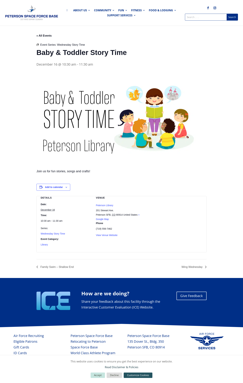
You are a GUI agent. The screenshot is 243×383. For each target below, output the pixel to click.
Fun (121, 10)
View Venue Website (106, 235)
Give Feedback (191, 295)
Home (68, 11)
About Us (80, 10)
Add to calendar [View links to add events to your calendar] (54, 187)
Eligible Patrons (25, 341)
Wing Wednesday (192, 267)
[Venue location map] (176, 214)
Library (44, 244)
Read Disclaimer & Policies (121, 367)
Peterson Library (104, 205)
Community (102, 10)
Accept (98, 375)
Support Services (119, 15)
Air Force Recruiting (29, 335)
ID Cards (20, 353)
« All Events (44, 35)
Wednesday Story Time (53, 233)
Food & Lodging (161, 10)
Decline (114, 375)
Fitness (136, 10)
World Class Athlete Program (93, 353)
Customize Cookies (138, 375)
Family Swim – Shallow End (57, 267)
